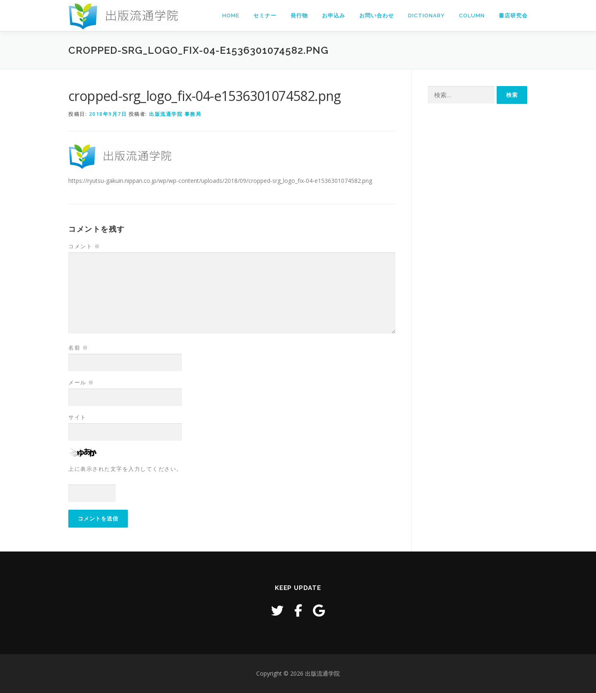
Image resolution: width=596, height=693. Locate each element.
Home (230, 15)
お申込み (333, 15)
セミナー (264, 15)
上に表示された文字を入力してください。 (125, 468)
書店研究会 (513, 15)
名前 (78, 347)
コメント (84, 246)
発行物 (299, 15)
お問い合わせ (376, 15)
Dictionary (426, 15)
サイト (77, 417)
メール (81, 382)
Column (472, 15)
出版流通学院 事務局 (175, 113)
